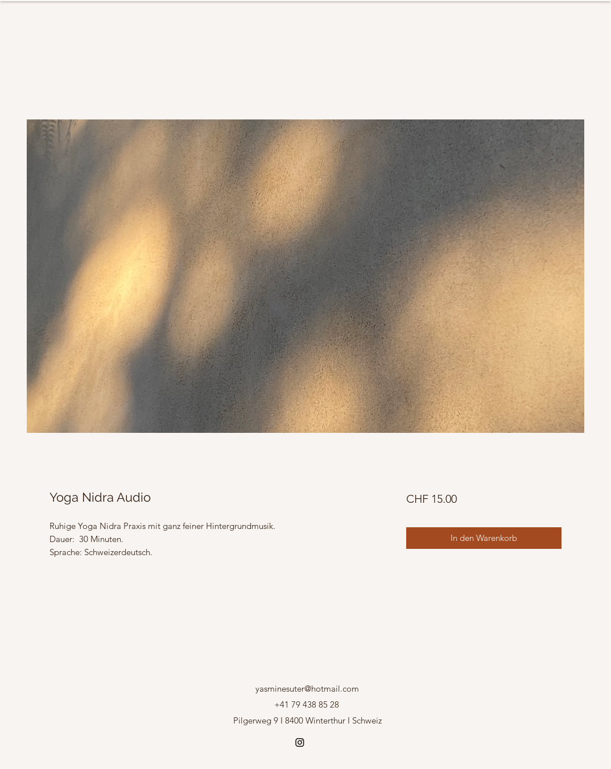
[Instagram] (300, 742)
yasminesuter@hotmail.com (307, 688)
